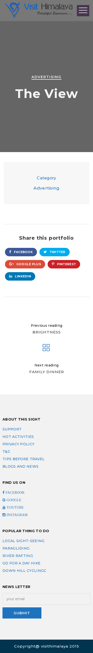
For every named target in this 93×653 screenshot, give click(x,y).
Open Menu (83, 10)
